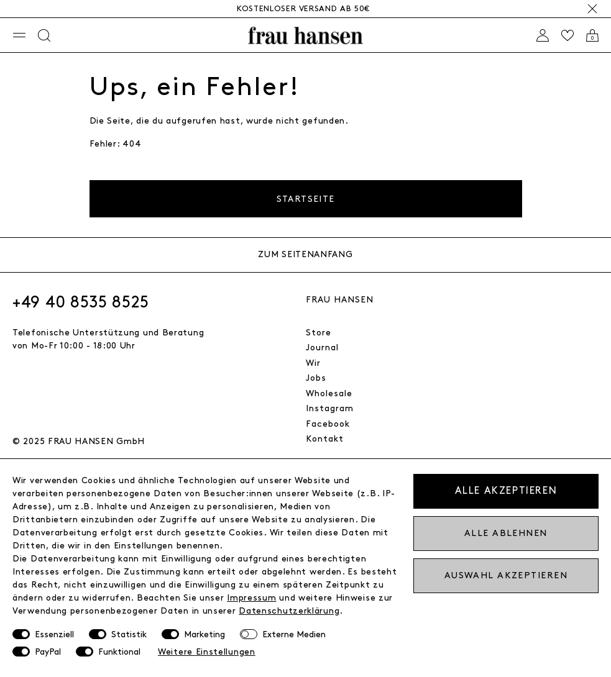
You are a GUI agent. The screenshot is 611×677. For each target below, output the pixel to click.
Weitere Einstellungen (206, 652)
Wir (313, 363)
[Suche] (44, 35)
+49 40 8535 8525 (80, 302)
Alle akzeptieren (506, 491)
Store (318, 333)
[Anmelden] (542, 35)
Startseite (306, 199)
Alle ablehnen (506, 533)
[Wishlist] (567, 35)
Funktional (119, 652)
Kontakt (325, 439)
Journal (322, 347)
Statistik (129, 634)
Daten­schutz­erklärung (289, 611)
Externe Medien (294, 634)
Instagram (330, 408)
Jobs (316, 378)
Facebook (328, 424)
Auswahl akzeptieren (505, 575)
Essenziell (54, 634)
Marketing (204, 634)
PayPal (48, 652)
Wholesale (329, 393)
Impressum (251, 598)
